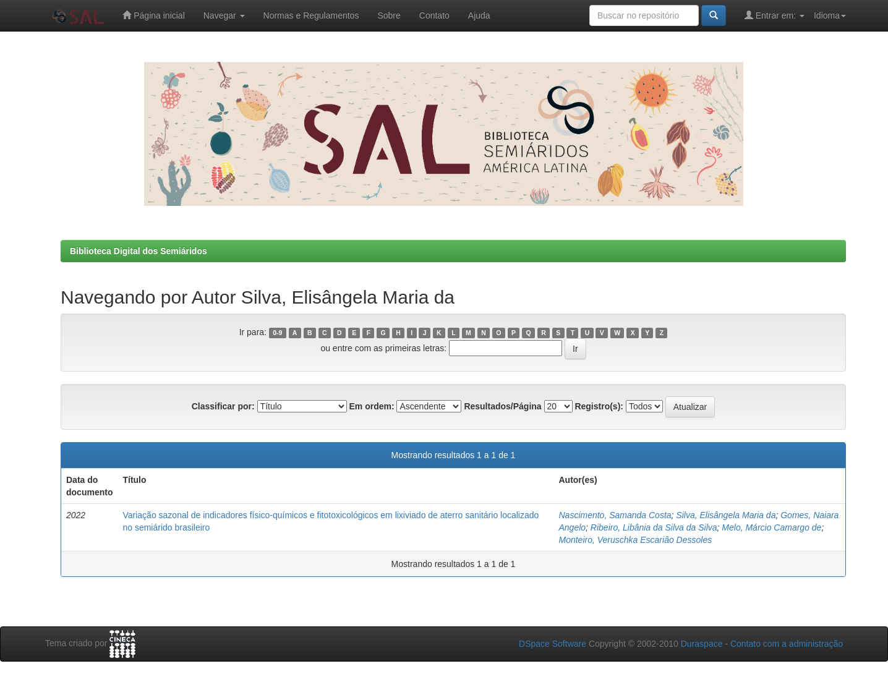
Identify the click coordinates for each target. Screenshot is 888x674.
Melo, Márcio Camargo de (771, 527)
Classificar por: (223, 406)
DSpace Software (552, 644)
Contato (434, 15)
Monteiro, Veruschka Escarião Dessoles (635, 540)
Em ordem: (371, 406)
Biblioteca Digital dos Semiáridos (138, 251)
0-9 (277, 332)
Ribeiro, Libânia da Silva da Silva (654, 527)
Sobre (388, 15)
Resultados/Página (502, 406)
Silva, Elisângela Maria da (725, 515)
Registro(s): (598, 406)
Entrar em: (775, 15)
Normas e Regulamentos (311, 15)
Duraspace (702, 644)
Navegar (224, 15)
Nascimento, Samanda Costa (614, 515)
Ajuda (479, 15)
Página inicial (153, 15)
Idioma (830, 15)
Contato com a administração (786, 644)
